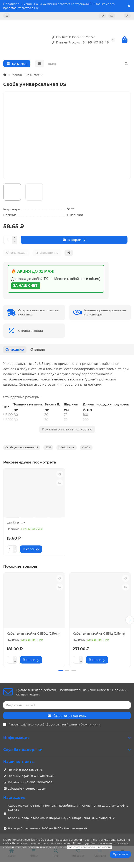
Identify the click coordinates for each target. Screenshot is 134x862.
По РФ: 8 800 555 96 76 (73, 37)
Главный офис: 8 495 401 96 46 (79, 42)
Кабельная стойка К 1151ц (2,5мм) (99, 633)
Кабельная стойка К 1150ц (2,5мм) (33, 633)
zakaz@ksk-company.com (27, 787)
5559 (48, 447)
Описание (14, 349)
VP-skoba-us (66, 447)
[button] (129, 619)
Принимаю (120, 854)
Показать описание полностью (67, 429)
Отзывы (37, 349)
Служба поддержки (67, 749)
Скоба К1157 (16, 523)
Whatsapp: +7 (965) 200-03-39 (30, 781)
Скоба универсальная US (21, 447)
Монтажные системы (27, 75)
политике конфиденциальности (89, 847)
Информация (67, 737)
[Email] (67, 704)
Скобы (86, 447)
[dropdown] (6, 15)
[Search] (87, 63)
